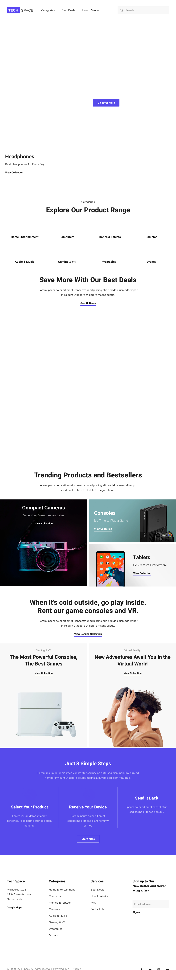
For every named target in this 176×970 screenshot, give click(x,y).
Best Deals (68, 10)
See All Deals (88, 303)
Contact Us (97, 909)
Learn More (88, 839)
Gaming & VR (67, 262)
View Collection (14, 172)
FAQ (93, 903)
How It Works (91, 10)
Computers (66, 237)
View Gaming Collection (88, 634)
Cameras (151, 237)
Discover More (106, 103)
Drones (151, 262)
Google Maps (14, 907)
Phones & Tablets (109, 237)
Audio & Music (24, 262)
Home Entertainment (24, 237)
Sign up (137, 912)
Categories (48, 10)
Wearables (109, 262)
